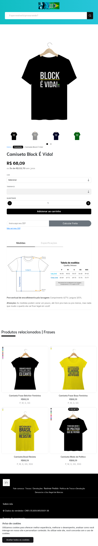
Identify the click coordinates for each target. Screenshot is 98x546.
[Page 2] (51, 144)
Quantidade (11, 198)
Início (9, 147)
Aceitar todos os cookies (17, 540)
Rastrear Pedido (51, 488)
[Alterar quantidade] (49, 203)
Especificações (49, 243)
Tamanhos (11, 186)
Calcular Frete (70, 223)
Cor (8, 175)
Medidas (20, 243)
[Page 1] (47, 144)
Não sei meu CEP (13, 228)
